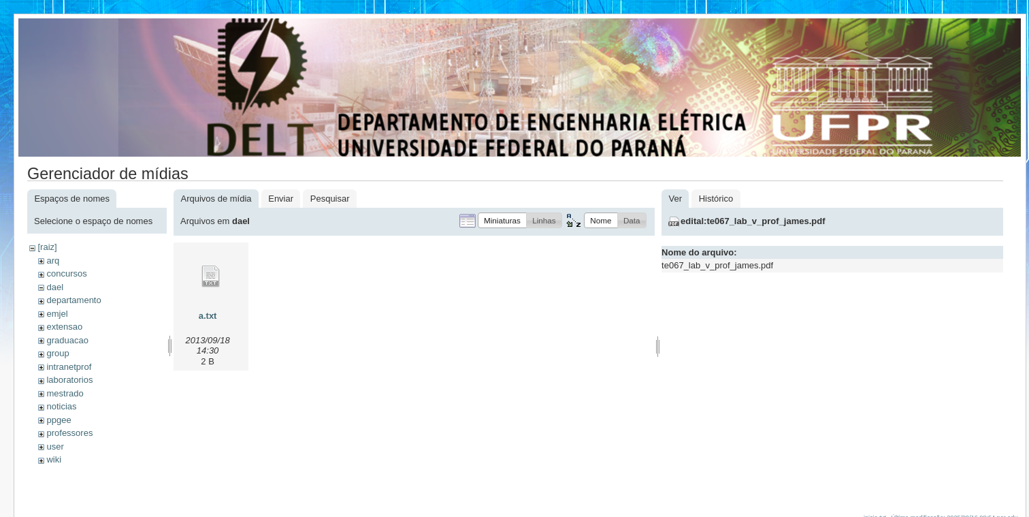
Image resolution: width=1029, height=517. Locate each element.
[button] (502, 220)
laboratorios (69, 380)
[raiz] (46, 247)
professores (69, 433)
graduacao (67, 340)
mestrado (64, 393)
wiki (53, 459)
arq (52, 260)
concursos (66, 273)
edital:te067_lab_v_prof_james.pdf (753, 221)
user (54, 446)
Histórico (716, 198)
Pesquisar (330, 198)
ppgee (58, 420)
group (57, 353)
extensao (64, 327)
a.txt (208, 316)
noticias (61, 406)
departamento (73, 300)
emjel (56, 314)
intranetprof (68, 367)
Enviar (280, 198)
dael (54, 287)
